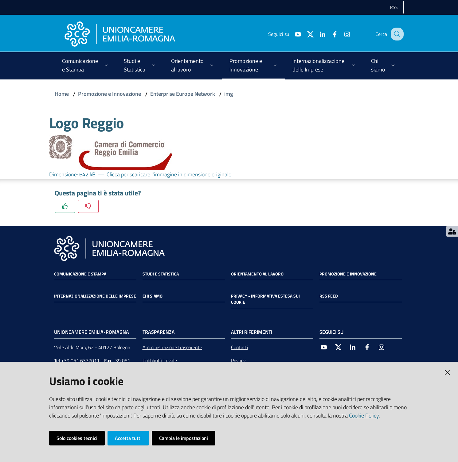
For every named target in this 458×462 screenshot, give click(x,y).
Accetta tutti (128, 438)
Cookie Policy (364, 415)
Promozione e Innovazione (109, 94)
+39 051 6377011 (80, 360)
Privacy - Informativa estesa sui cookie (265, 299)
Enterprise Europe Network (182, 94)
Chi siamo (152, 296)
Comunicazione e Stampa (80, 274)
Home (62, 94)
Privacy (238, 360)
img (228, 94)
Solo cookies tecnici (77, 438)
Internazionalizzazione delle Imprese (95, 296)
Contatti (239, 347)
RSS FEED (328, 296)
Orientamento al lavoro (257, 274)
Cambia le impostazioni (183, 438)
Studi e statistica (161, 274)
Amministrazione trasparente (172, 347)
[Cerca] (396, 34)
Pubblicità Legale (160, 360)
